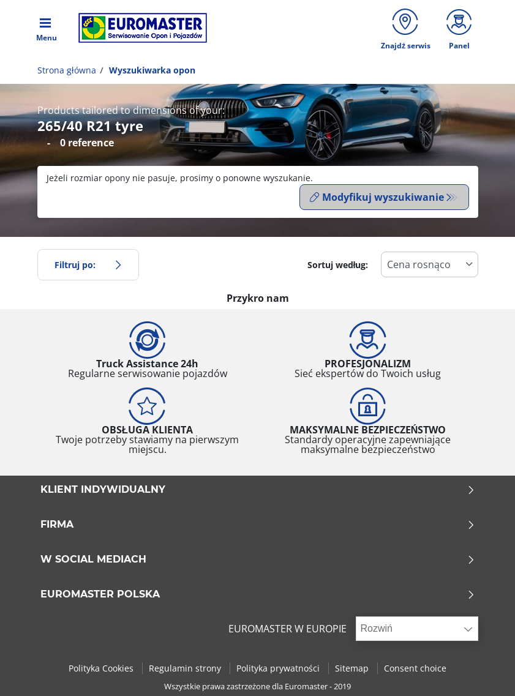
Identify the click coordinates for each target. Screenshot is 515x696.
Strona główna (66, 72)
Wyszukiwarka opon (151, 72)
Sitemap (353, 667)
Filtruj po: (88, 264)
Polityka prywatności (279, 667)
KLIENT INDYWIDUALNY (257, 490)
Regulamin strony (186, 667)
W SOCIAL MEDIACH (257, 559)
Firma (257, 524)
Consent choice (415, 667)
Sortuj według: (338, 264)
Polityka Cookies (102, 667)
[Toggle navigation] (46, 28)
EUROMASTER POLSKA (257, 594)
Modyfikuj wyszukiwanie (377, 199)
